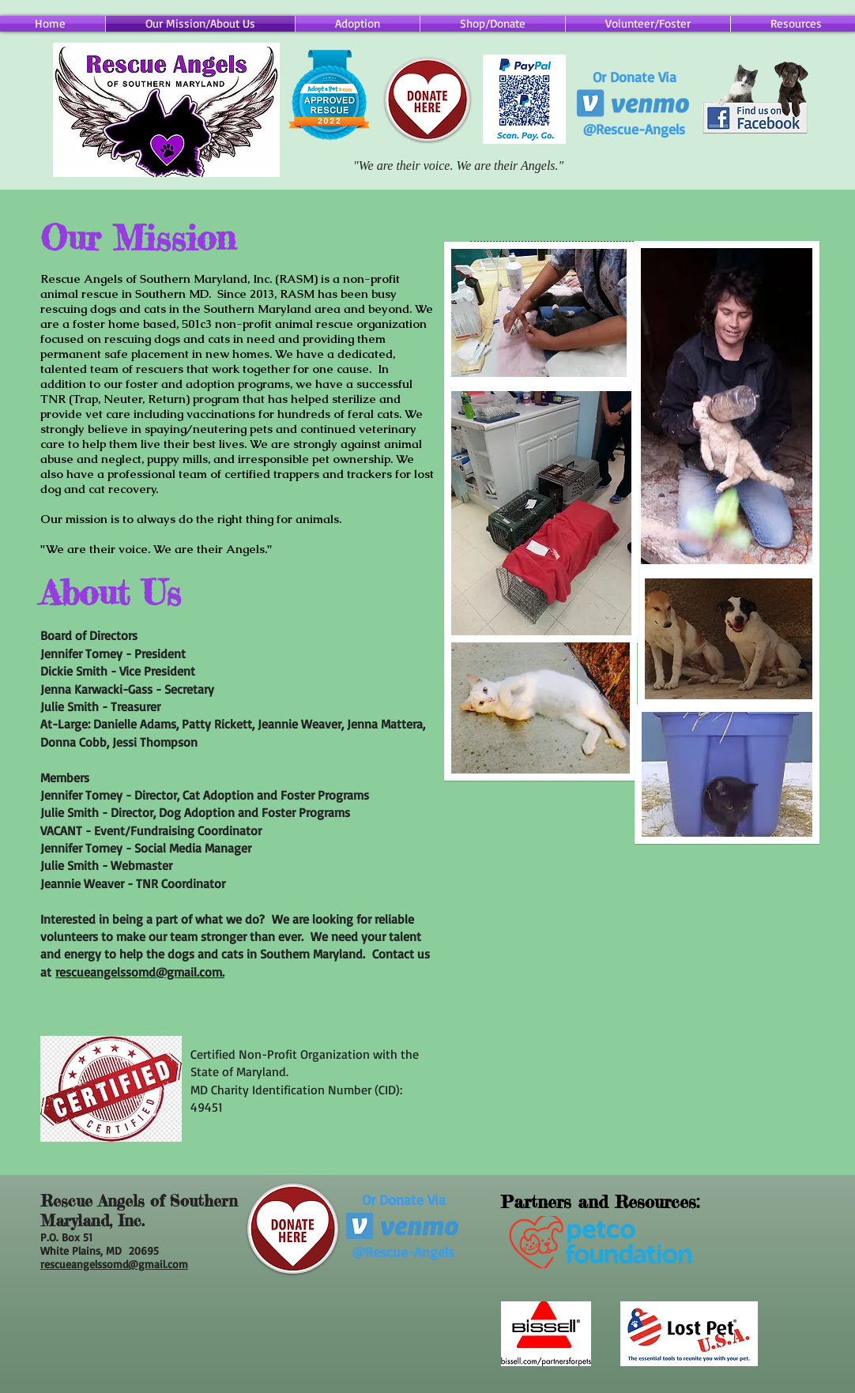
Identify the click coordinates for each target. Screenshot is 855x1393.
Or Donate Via (634, 76)
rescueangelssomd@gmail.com (114, 1264)
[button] (492, 24)
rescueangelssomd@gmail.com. (139, 972)
